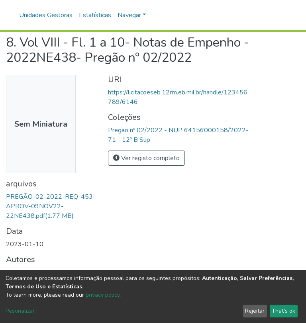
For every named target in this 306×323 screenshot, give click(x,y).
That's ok (283, 311)
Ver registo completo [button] (146, 158)
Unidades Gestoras (46, 15)
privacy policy (103, 295)
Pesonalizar (20, 311)
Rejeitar (255, 311)
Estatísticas (95, 15)
